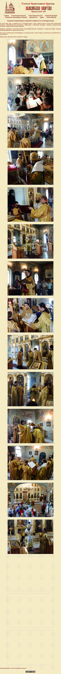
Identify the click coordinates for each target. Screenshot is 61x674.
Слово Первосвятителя (35, 15)
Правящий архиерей (51, 15)
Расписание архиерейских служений (16, 17)
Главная (6, 15)
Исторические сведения (18, 15)
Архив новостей (51, 17)
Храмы (42, 17)
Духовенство (33, 17)
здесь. (26, 36)
